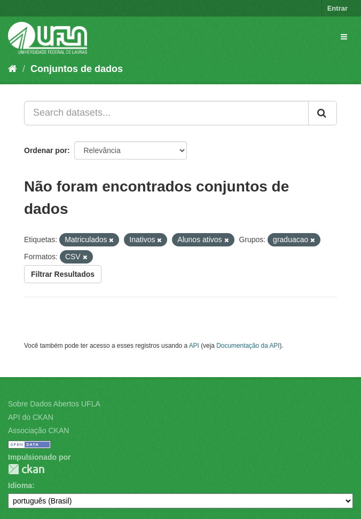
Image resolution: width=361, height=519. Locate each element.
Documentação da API (247, 345)
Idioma (20, 485)
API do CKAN (30, 417)
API (194, 345)
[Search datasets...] (166, 113)
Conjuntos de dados (76, 68)
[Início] (12, 68)
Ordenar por (45, 150)
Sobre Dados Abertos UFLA (54, 404)
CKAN (26, 469)
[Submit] (322, 113)
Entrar (337, 8)
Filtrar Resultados (63, 274)
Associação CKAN (38, 430)
